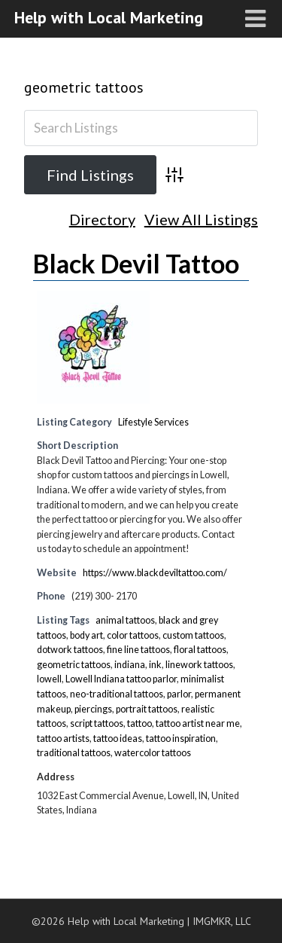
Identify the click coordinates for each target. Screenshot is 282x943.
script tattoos (96, 723)
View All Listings (201, 219)
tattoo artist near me (198, 723)
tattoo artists (63, 738)
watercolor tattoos (152, 752)
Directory (102, 219)
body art (86, 635)
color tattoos (133, 635)
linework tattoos (199, 664)
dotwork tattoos (70, 649)
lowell (49, 679)
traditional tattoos (74, 752)
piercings (93, 709)
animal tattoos (125, 620)
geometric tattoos (84, 87)
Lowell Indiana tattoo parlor (121, 679)
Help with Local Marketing (108, 17)
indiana (129, 664)
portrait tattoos (146, 709)
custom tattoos (193, 635)
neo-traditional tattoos (116, 694)
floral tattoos (200, 649)
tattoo (139, 723)
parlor (179, 694)
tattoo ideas (117, 738)
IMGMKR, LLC (222, 921)
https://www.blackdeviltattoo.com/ (155, 572)
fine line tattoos (138, 649)
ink (155, 664)
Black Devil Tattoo (136, 263)
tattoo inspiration (181, 738)
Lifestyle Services (153, 422)
